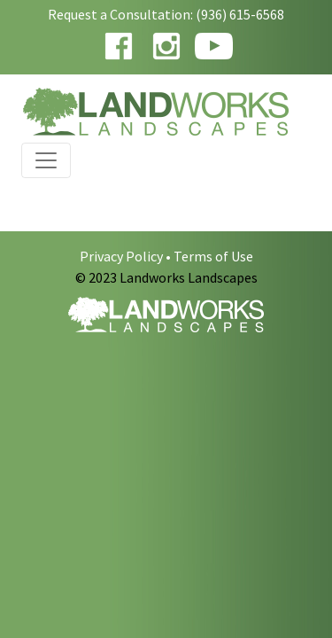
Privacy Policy (121, 256)
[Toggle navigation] (46, 160)
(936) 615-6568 (240, 14)
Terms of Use (213, 256)
